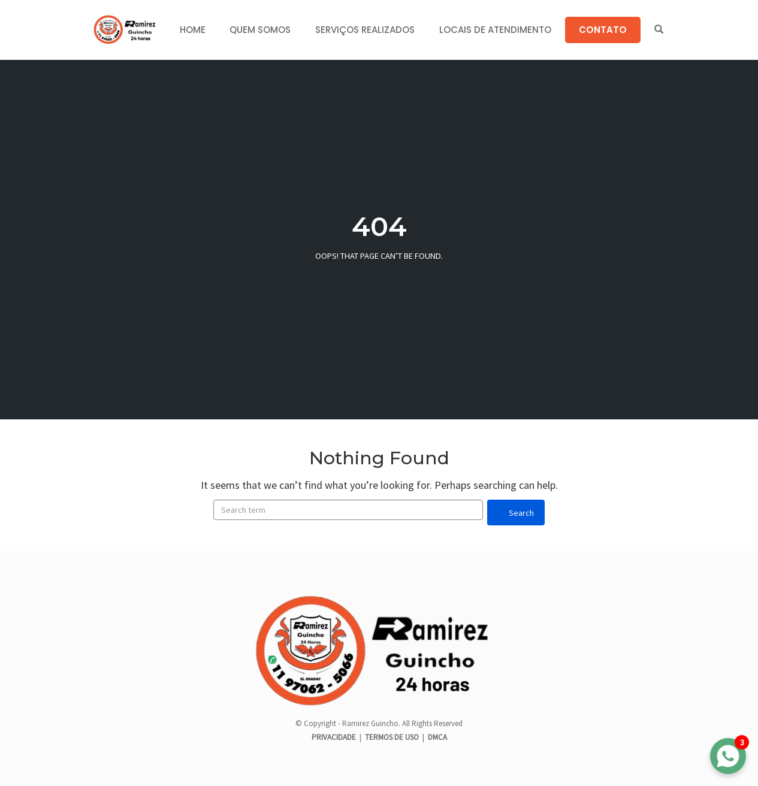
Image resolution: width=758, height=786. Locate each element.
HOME (193, 29)
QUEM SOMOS (260, 29)
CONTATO (603, 29)
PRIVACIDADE (335, 737)
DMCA (437, 737)
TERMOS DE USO (392, 737)
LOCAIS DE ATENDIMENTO (495, 29)
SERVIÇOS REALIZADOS (365, 29)
